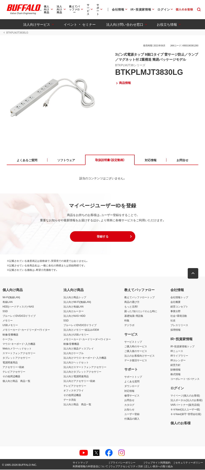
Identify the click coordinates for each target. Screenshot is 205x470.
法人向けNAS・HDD (74, 316)
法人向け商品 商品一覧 (77, 405)
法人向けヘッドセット (76, 363)
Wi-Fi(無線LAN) (11, 297)
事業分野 (175, 311)
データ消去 (69, 400)
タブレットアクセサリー (16, 358)
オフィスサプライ (73, 390)
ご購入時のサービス (135, 346)
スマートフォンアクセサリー (19, 353)
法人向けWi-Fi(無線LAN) (77, 302)
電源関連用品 (10, 363)
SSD (5, 311)
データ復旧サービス (135, 361)
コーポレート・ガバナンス (185, 379)
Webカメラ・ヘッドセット (17, 348)
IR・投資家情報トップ (182, 346)
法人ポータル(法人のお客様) (186, 400)
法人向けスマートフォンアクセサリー (84, 367)
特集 (126, 321)
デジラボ (129, 325)
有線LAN (7, 302)
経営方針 (175, 365)
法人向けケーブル (73, 353)
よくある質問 (131, 382)
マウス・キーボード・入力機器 (19, 344)
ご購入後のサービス (135, 351)
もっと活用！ (131, 307)
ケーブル (8, 339)
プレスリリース (179, 325)
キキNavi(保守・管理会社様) (185, 414)
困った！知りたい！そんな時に (140, 311)
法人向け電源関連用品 (76, 377)
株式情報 (175, 374)
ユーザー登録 (131, 414)
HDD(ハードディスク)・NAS (18, 307)
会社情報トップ (179, 297)
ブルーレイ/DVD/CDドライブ (19, 316)
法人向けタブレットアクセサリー (82, 372)
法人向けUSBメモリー (76, 335)
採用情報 (175, 330)
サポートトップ (133, 377)
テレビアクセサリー (14, 372)
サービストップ (133, 342)
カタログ (129, 405)
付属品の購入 (131, 419)
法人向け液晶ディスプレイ (78, 348)
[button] (102, 237)
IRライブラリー (179, 356)
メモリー (8, 321)
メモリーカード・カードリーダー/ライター (26, 330)
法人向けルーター (73, 311)
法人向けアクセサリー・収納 (79, 381)
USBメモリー (10, 325)
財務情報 (175, 370)
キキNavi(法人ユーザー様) (185, 410)
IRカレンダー (178, 361)
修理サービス (131, 395)
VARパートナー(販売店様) (185, 405)
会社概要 (175, 302)
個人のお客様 (180, 423)
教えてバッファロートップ (139, 297)
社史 (173, 321)
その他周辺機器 (11, 377)
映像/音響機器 (10, 335)
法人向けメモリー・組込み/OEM (81, 330)
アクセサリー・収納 (13, 367)
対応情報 (129, 391)
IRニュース (176, 351)
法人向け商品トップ (74, 297)
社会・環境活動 (178, 316)
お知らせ (129, 410)
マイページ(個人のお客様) (185, 395)
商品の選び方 (131, 302)
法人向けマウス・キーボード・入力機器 (84, 358)
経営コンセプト (179, 307)
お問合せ (129, 400)
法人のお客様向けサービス (139, 356)
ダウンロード (131, 386)
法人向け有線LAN (73, 307)
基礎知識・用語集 (133, 316)
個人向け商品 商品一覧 (16, 381)
